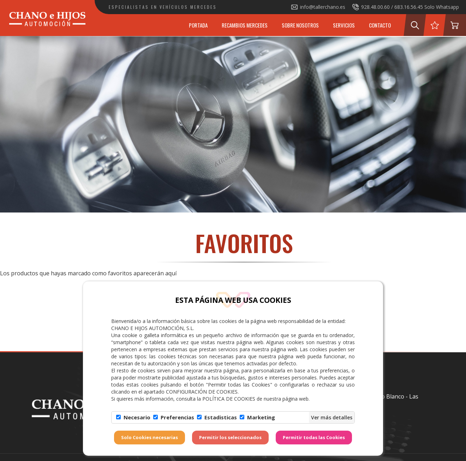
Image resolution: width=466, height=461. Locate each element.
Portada (198, 25)
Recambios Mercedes (245, 25)
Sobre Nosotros (300, 25)
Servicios (344, 25)
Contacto (380, 25)
